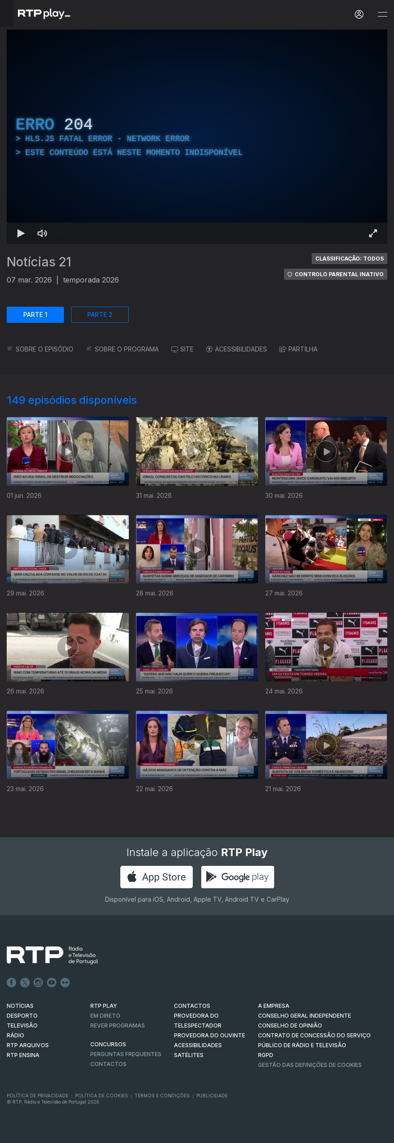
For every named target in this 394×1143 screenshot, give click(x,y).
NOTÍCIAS (20, 1005)
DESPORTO (22, 1015)
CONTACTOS (192, 1005)
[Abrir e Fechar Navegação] (382, 14)
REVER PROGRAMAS (117, 1025)
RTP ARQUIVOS (28, 1045)
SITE (182, 349)
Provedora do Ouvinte (209, 1035)
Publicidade (212, 1095)
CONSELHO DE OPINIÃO (290, 1025)
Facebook (12, 983)
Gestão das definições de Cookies (310, 1065)
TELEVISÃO (22, 1025)
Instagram (38, 983)
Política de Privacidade (37, 1095)
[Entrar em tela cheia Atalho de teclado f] (373, 233)
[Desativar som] (42, 233)
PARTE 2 (100, 314)
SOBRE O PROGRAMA (122, 349)
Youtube (52, 983)
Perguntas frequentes (125, 1054)
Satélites (188, 1055)
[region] (197, 137)
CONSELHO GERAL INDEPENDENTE (304, 1015)
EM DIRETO (105, 1015)
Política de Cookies (101, 1095)
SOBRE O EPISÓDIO (40, 349)
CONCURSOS (108, 1044)
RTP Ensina (23, 1055)
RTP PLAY (103, 1005)
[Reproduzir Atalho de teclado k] (21, 233)
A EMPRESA (273, 1005)
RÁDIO (15, 1035)
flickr (65, 983)
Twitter (25, 983)
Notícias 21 (39, 262)
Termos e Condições (162, 1095)
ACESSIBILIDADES (236, 349)
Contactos (108, 1064)
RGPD (265, 1055)
